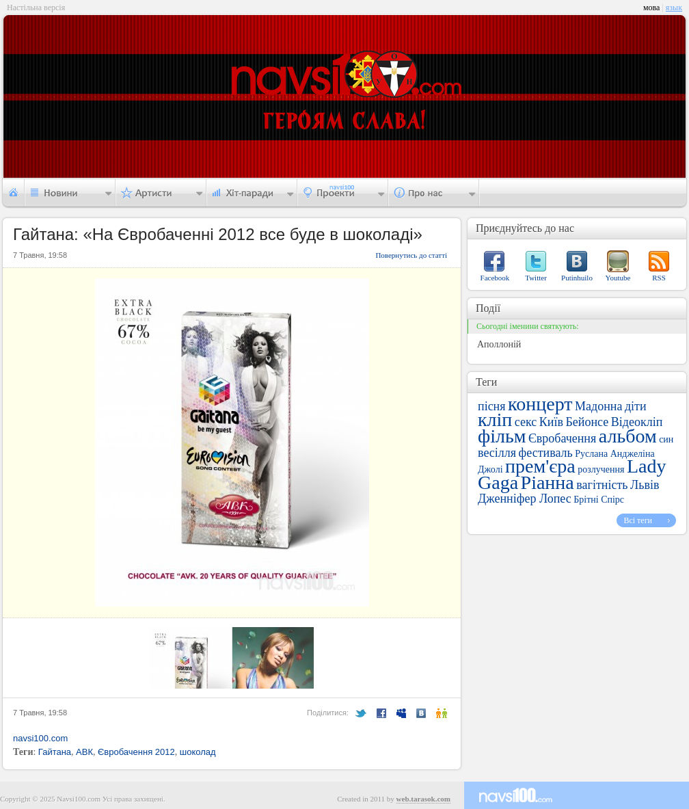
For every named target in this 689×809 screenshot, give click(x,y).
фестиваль (546, 453)
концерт (540, 403)
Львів (644, 485)
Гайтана (54, 752)
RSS (659, 278)
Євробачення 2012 (136, 752)
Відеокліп (637, 422)
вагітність (601, 485)
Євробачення (562, 438)
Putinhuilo (577, 278)
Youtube (618, 278)
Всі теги (637, 520)
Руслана (591, 454)
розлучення (601, 469)
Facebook (495, 278)
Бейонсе (586, 422)
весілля (497, 453)
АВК (84, 752)
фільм (502, 436)
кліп (495, 419)
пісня (492, 406)
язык (674, 7)
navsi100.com (40, 738)
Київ (551, 422)
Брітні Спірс (598, 499)
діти (636, 406)
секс (526, 422)
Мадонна (598, 406)
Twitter (536, 278)
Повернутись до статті (411, 255)
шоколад (198, 752)
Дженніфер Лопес (524, 498)
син (666, 439)
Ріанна (547, 482)
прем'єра (540, 466)
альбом (628, 436)
